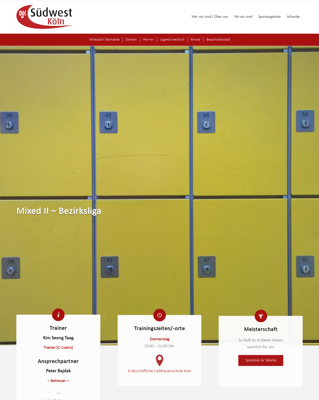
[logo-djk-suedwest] (44, 16)
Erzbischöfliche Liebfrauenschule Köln (159, 374)
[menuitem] (209, 16)
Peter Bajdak (58, 372)
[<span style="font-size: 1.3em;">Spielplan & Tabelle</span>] (260, 365)
